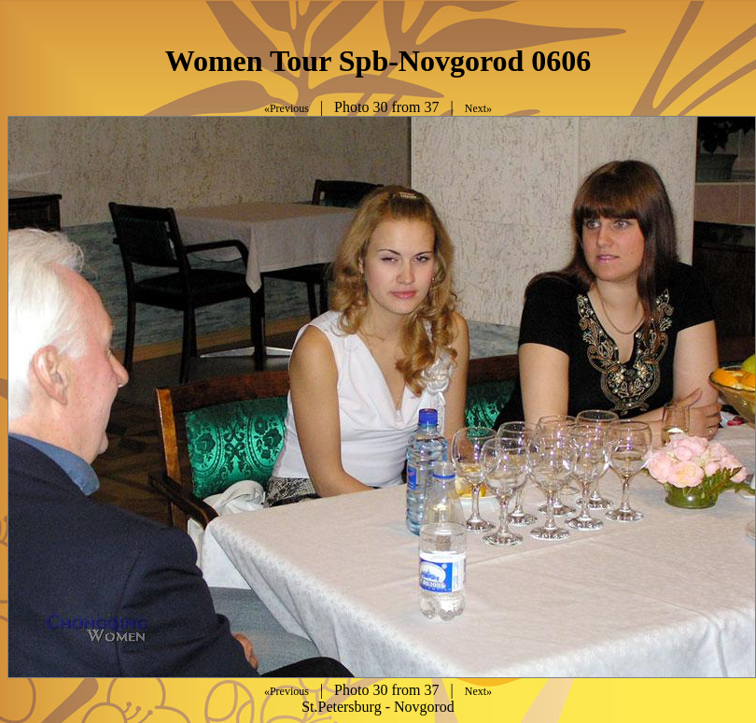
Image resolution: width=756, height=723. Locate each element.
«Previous (286, 108)
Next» (478, 108)
